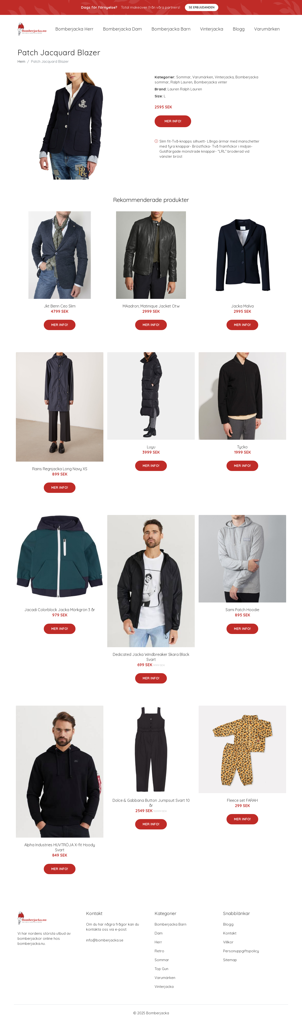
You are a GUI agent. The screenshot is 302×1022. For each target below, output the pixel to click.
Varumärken (267, 29)
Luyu (151, 447)
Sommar (183, 77)
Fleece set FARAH (242, 801)
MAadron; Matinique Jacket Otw (151, 306)
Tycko (242, 447)
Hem (21, 62)
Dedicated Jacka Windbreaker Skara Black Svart (151, 658)
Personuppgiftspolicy (241, 951)
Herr (158, 942)
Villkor (228, 942)
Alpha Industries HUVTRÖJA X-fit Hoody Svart (59, 848)
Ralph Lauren (181, 83)
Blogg (239, 29)
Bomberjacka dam (122, 29)
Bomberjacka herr (74, 29)
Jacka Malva (242, 306)
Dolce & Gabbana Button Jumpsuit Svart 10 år (151, 804)
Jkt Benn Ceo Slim (60, 306)
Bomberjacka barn (170, 29)
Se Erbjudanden (201, 7)
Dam (159, 934)
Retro (159, 951)
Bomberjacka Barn (170, 925)
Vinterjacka (211, 29)
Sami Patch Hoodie (242, 610)
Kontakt (229, 934)
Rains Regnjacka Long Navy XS (59, 469)
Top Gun (161, 969)
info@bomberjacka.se (104, 941)
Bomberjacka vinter (210, 83)
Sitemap (230, 960)
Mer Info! (172, 122)
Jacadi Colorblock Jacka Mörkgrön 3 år (59, 610)
